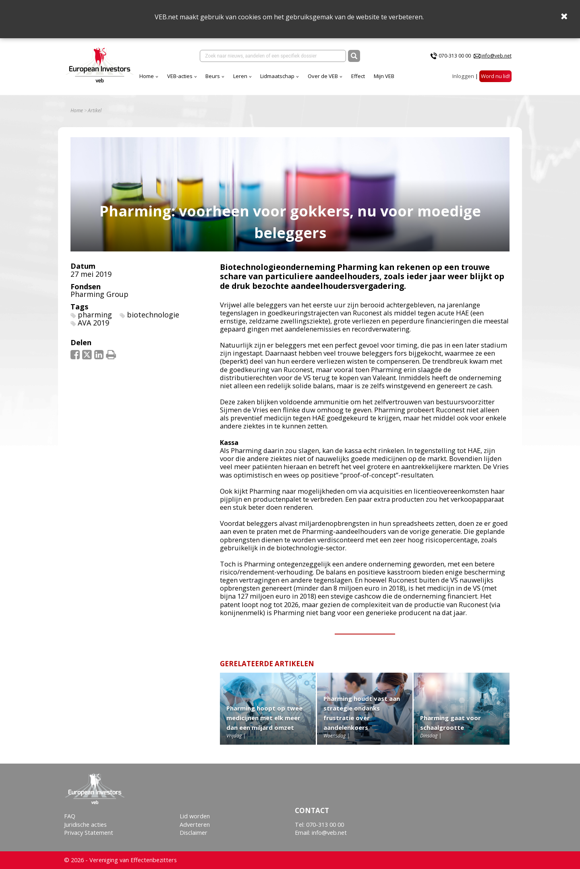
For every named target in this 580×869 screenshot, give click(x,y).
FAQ (69, 816)
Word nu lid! (495, 76)
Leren (240, 76)
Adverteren (195, 824)
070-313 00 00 (455, 55)
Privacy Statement (88, 832)
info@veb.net (496, 55)
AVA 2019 (93, 322)
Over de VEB (323, 76)
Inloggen (463, 76)
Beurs (212, 76)
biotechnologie (153, 314)
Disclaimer (193, 832)
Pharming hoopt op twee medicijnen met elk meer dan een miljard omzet (264, 717)
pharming (95, 314)
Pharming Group (99, 294)
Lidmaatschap (277, 76)
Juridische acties (85, 824)
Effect (358, 76)
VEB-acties (180, 76)
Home (146, 76)
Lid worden (195, 816)
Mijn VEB (384, 76)
